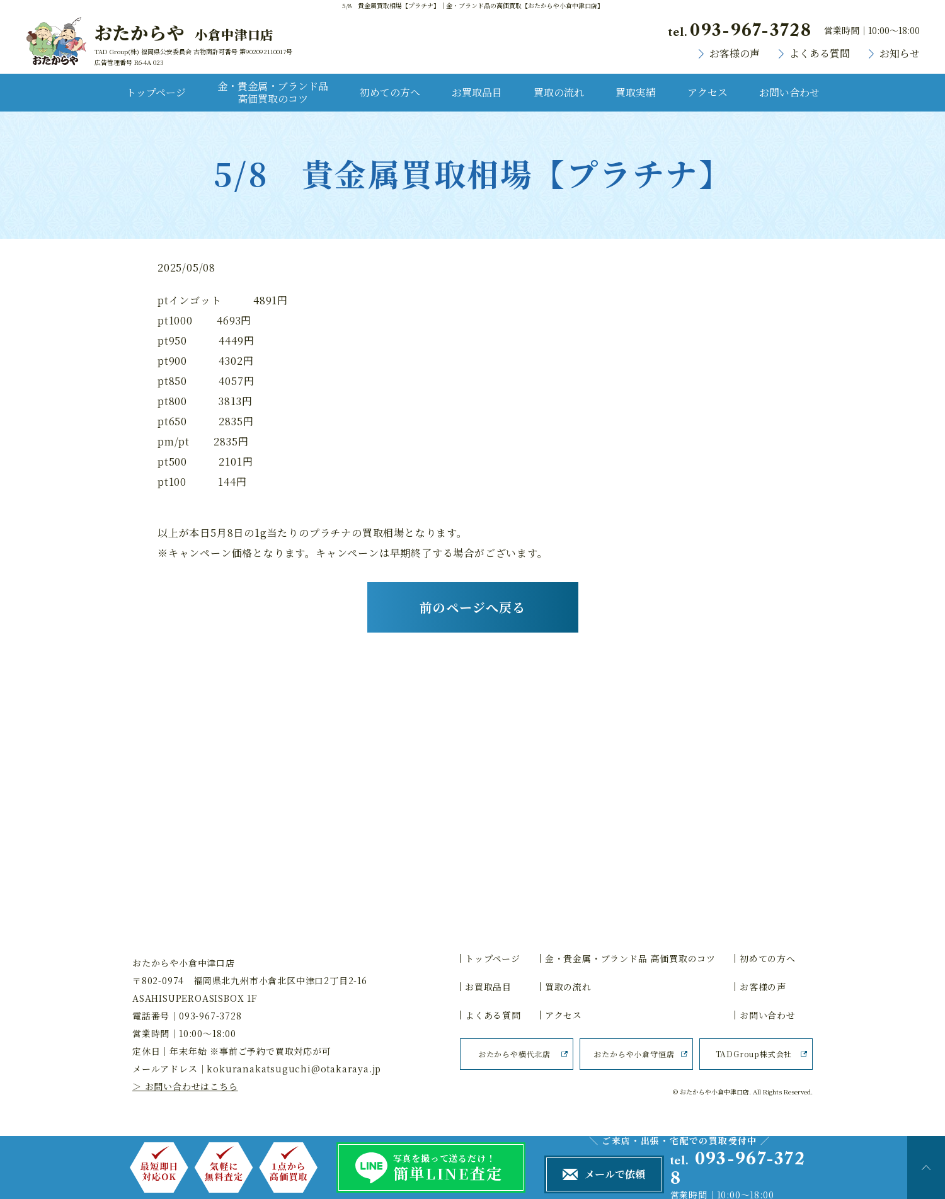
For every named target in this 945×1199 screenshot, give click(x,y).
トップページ (156, 92)
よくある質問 (819, 53)
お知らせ (899, 53)
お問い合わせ (789, 92)
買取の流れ (559, 92)
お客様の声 (734, 53)
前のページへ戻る (472, 607)
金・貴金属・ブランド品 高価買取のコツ (272, 92)
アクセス (707, 92)
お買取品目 (477, 92)
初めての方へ (390, 92)
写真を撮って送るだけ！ (459, 1168)
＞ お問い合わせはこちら (185, 1086)
